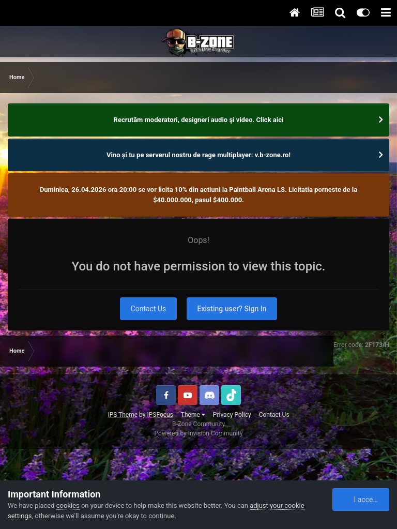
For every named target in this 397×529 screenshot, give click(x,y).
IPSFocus (160, 414)
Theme (193, 414)
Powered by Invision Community (199, 433)
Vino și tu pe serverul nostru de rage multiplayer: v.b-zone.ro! (198, 155)
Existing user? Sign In (232, 309)
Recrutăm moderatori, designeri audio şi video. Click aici (199, 120)
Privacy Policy (232, 414)
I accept (361, 499)
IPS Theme (123, 414)
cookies (68, 505)
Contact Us (148, 309)
